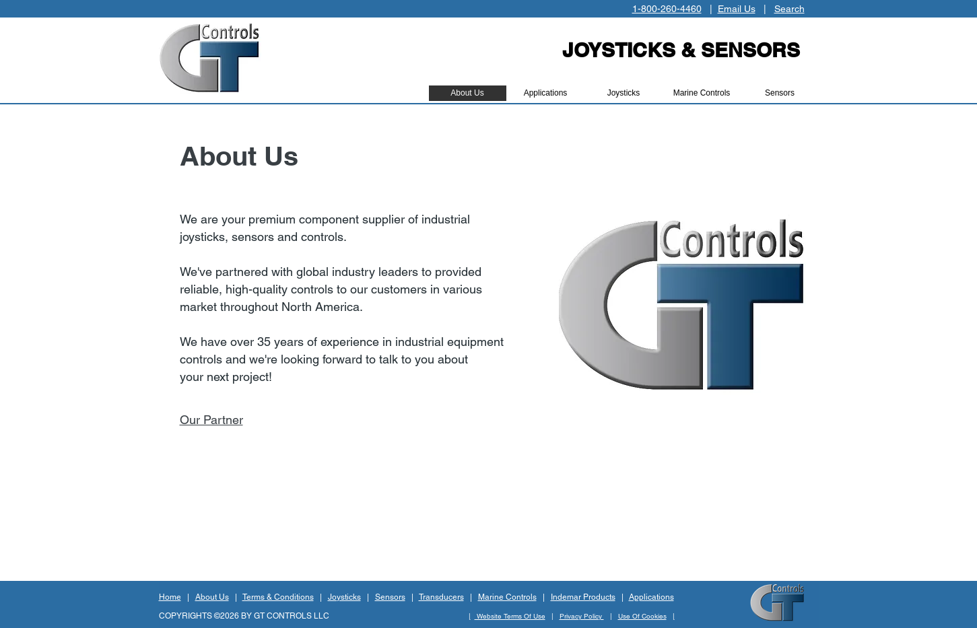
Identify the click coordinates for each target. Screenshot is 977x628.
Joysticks (344, 597)
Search (789, 8)
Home (170, 597)
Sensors (390, 597)
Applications (651, 597)
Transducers (441, 597)
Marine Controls (507, 597)
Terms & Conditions (278, 597)
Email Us (736, 8)
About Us (212, 597)
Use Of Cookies (642, 616)
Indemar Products (583, 597)
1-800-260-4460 (667, 8)
